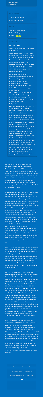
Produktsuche (26, 367)
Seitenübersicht (17, 371)
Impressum (30, 375)
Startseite (16, 367)
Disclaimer (28, 371)
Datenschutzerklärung (17, 375)
